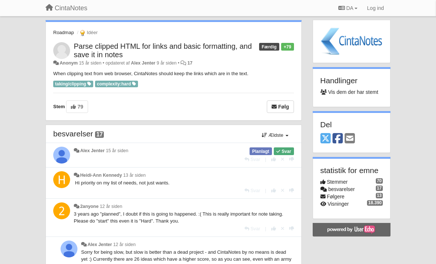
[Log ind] (375, 8)
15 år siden (117, 150)
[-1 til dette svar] (291, 159)
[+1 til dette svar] (273, 159)
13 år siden (134, 175)
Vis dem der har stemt (349, 92)
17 (190, 63)
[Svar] (252, 159)
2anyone (89, 206)
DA (347, 8)
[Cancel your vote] (282, 159)
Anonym (68, 63)
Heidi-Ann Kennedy (101, 175)
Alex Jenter (143, 63)
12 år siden (111, 206)
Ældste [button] (275, 135)
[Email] (350, 138)
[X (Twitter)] (325, 138)
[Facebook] (338, 138)
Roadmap (63, 32)
